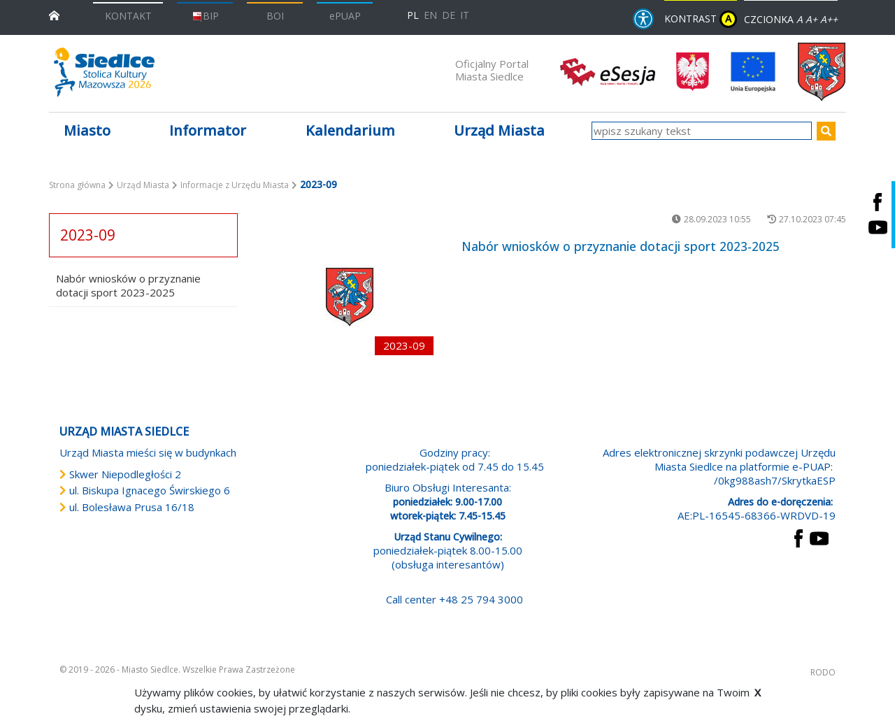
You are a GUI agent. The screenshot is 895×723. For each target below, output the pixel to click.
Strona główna (77, 185)
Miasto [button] (87, 130)
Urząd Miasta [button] (499, 130)
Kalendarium (350, 130)
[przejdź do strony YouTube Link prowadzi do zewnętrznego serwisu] (819, 537)
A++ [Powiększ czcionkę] (829, 19)
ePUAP (345, 15)
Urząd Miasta (143, 185)
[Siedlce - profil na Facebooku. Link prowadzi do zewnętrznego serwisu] (877, 201)
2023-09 (87, 235)
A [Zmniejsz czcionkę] (799, 19)
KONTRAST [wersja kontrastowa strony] (700, 19)
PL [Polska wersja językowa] (413, 15)
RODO (823, 672)
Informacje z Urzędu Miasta (234, 185)
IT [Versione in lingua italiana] (464, 15)
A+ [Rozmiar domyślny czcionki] (811, 19)
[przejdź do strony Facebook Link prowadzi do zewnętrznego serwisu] (798, 537)
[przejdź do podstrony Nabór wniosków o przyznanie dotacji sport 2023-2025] (349, 297)
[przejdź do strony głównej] (54, 14)
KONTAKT (128, 15)
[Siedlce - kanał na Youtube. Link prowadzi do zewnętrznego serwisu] (877, 227)
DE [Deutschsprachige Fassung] (448, 15)
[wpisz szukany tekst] (702, 131)
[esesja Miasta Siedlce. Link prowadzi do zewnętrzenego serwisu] (607, 71)
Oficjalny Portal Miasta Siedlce (492, 70)
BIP (205, 15)
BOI (275, 15)
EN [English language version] (430, 15)
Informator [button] (207, 130)
